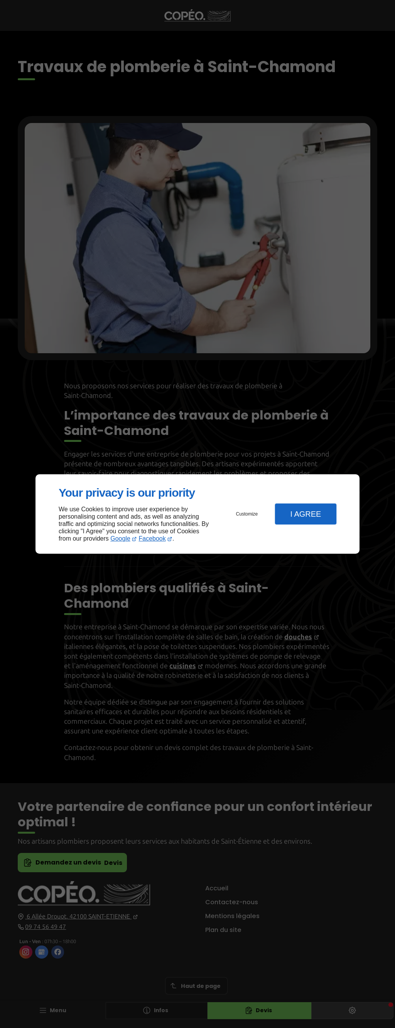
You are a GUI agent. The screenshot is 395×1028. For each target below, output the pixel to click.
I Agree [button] (305, 514)
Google (120, 538)
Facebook (152, 538)
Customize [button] (247, 514)
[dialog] (197, 514)
